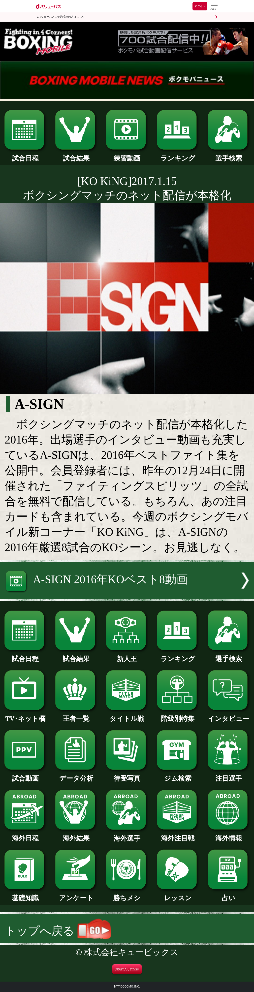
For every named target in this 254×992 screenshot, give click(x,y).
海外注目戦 (178, 835)
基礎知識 (25, 895)
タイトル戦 (127, 715)
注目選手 (229, 775)
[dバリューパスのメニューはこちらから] (214, 7)
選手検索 (229, 155)
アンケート (76, 895)
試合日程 (25, 155)
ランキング (178, 155)
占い (229, 895)
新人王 (127, 655)
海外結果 (76, 835)
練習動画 (127, 155)
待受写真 (127, 775)
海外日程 (25, 835)
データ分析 (76, 775)
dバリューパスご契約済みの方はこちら (61, 16)
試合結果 (76, 155)
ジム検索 (178, 775)
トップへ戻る (58, 931)
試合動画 (25, 775)
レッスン (178, 895)
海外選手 (127, 835)
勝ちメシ (127, 895)
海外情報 (229, 835)
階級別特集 (178, 715)
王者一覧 (76, 715)
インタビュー (229, 715)
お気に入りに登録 (127, 969)
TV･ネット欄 (25, 715)
